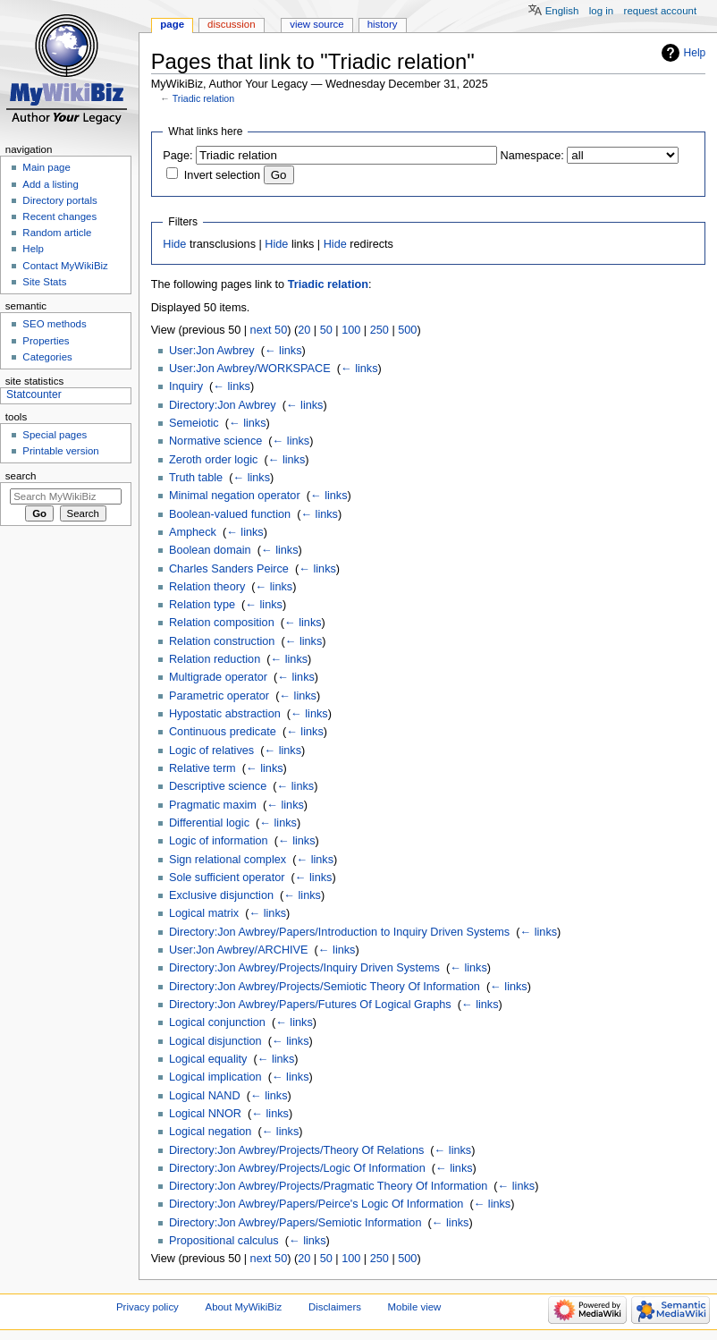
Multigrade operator (218, 677)
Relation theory (207, 587)
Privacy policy (147, 1307)
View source (316, 24)
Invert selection (222, 175)
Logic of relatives (211, 750)
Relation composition (221, 622)
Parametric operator (219, 696)
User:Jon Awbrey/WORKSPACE (250, 368)
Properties (45, 340)
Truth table (196, 477)
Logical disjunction (215, 1041)
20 (304, 330)
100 (351, 330)
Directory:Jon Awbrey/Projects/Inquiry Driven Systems (304, 968)
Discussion (231, 24)
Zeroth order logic (213, 460)
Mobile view (415, 1307)
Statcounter (34, 394)
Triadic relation (204, 98)
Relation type (202, 604)
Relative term (202, 768)
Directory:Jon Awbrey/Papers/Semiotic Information (295, 1223)
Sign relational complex (227, 859)
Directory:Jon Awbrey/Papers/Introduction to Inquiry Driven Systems (339, 932)
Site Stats (44, 281)
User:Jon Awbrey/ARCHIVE (238, 950)
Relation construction (221, 641)
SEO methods (54, 323)
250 (379, 330)
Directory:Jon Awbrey (222, 405)
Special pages (54, 434)
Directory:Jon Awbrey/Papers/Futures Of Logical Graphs (310, 1004)
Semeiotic (194, 423)
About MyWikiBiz (244, 1307)
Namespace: (532, 155)
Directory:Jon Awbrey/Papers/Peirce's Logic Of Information (316, 1204)
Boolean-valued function (230, 514)
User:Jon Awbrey (212, 350)
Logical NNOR (205, 1113)
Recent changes (59, 216)
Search (21, 476)
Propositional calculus (224, 1240)
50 (326, 330)
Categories (47, 357)
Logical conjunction (217, 1022)
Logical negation (210, 1131)
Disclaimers (334, 1307)
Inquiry (186, 386)
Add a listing (50, 184)
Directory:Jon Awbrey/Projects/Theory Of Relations (296, 1150)
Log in (601, 10)
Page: (177, 155)
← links (283, 350)
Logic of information (218, 841)
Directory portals (59, 200)
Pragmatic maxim (213, 805)
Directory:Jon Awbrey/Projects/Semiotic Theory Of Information (324, 986)
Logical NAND (204, 1096)
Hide (174, 244)
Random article (56, 232)
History (382, 24)
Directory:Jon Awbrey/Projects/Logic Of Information (297, 1168)
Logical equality (208, 1059)
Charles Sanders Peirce (229, 569)
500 (407, 330)
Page (172, 24)
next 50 (269, 330)
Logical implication (215, 1077)
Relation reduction (214, 659)
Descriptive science (217, 786)
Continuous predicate (222, 731)
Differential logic (209, 823)
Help (695, 53)
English (562, 10)
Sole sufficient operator (227, 877)
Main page (46, 167)
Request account (660, 10)
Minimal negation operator (234, 495)
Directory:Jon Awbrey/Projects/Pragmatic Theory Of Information (328, 1186)
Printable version (60, 450)
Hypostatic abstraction (225, 714)
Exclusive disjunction (221, 895)
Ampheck (192, 532)
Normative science (215, 441)
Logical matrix (204, 913)
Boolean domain (210, 550)
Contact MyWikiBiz (64, 265)
